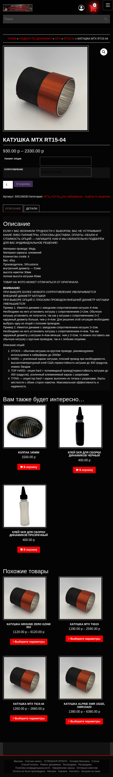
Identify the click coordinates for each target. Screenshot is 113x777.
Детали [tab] (31, 208)
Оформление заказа (63, 768)
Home (12, 38)
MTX (58, 38)
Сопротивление (13, 169)
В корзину (23, 183)
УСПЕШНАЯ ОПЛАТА (55, 761)
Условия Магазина (79, 761)
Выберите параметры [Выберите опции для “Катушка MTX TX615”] (85, 638)
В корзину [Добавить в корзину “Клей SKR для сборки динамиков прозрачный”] (30, 549)
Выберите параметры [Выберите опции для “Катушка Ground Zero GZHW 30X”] (30, 641)
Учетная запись (33, 761)
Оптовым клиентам (87, 768)
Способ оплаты (29, 764)
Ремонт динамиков (50, 764)
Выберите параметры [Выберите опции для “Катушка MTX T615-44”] (30, 718)
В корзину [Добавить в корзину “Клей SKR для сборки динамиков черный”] (86, 470)
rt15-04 (69, 38)
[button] (103, 51)
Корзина (62, 771)
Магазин (18, 761)
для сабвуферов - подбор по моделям (85, 196)
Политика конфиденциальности (32, 768)
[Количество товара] (8, 184)
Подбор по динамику (35, 38)
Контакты (74, 771)
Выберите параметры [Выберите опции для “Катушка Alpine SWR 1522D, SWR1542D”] (85, 721)
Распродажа (69, 764)
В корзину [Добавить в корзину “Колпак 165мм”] (30, 467)
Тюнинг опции (12, 159)
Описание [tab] (13, 208)
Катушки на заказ (90, 771)
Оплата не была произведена (29, 771)
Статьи (95, 761)
